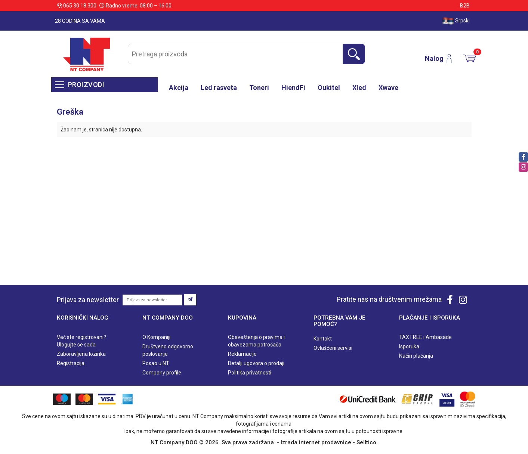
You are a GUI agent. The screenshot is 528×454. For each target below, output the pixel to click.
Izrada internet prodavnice (316, 442)
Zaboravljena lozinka (81, 354)
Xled (359, 87)
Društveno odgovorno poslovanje (167, 350)
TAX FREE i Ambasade (425, 337)
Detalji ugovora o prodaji (256, 363)
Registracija (70, 363)
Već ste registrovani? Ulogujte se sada (81, 341)
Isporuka (409, 346)
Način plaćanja (416, 356)
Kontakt (323, 339)
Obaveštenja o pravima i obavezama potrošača (256, 341)
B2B (465, 6)
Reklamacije (242, 354)
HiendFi (293, 87)
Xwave (388, 87)
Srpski (456, 21)
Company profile (161, 373)
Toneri (259, 87)
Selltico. (367, 442)
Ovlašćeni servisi (333, 348)
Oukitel (329, 87)
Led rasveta (219, 87)
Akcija (178, 87)
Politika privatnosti (249, 373)
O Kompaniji (156, 337)
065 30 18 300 (77, 6)
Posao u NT (155, 363)
